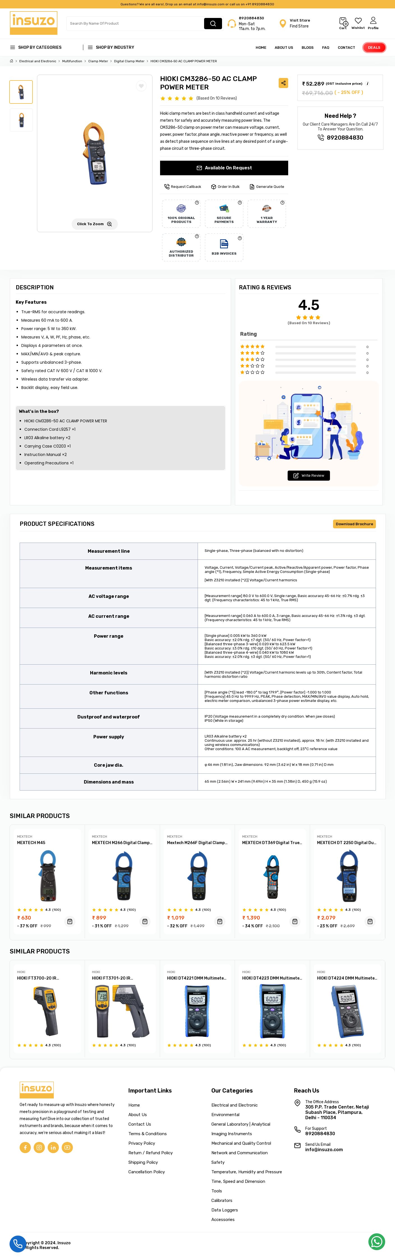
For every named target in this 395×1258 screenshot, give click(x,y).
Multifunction (72, 61)
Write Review (308, 475)
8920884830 (251, 18)
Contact (346, 47)
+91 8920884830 (260, 4)
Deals (374, 47)
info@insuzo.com (211, 4)
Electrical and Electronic (37, 61)
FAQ (325, 47)
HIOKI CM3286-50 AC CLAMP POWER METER (184, 61)
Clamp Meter (98, 61)
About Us (284, 47)
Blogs (308, 47)
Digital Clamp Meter (129, 61)
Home (261, 47)
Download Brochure (354, 524)
